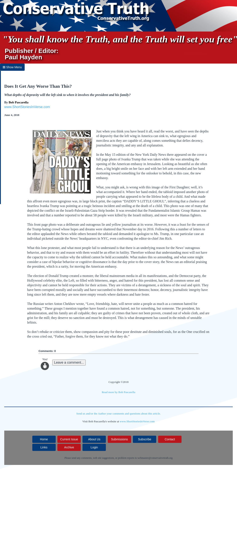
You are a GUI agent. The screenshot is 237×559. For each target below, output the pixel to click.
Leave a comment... (69, 362)
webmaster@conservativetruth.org (155, 457)
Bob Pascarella (18, 102)
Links (43, 447)
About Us (94, 439)
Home (44, 439)
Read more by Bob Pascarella (118, 392)
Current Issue (69, 439)
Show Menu (12, 67)
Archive (69, 447)
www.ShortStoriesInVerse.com (27, 107)
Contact (170, 439)
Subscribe (144, 439)
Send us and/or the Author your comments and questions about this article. (118, 413)
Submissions (119, 439)
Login (94, 447)
